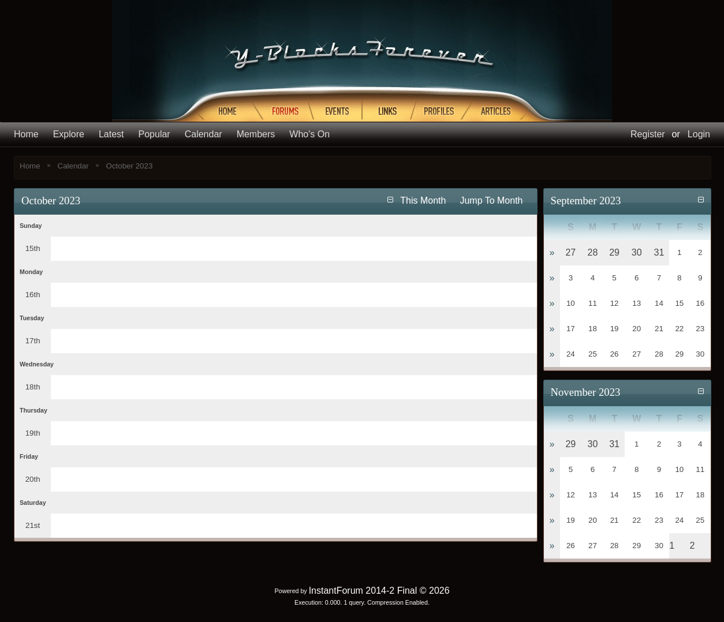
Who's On (309, 134)
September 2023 (586, 200)
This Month (423, 200)
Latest (111, 134)
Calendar (203, 134)
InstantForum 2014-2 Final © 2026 (379, 590)
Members (256, 134)
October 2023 (129, 166)
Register (647, 134)
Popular (154, 134)
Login (699, 134)
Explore (68, 134)
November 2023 (586, 392)
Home (26, 134)
